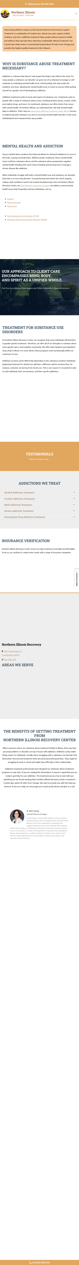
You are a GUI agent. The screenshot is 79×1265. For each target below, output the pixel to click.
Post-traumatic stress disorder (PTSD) (23, 216)
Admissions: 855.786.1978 (39, 4)
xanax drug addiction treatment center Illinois (50, 111)
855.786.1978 (10, 659)
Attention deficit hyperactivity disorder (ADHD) (27, 219)
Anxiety (10, 199)
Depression (12, 206)
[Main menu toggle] (76, 13)
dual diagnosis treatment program (35, 185)
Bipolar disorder (14, 202)
